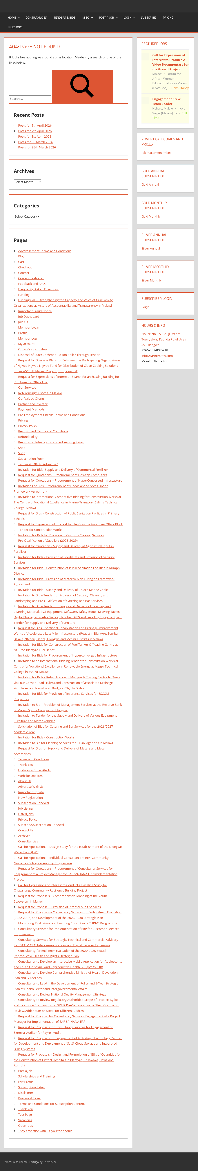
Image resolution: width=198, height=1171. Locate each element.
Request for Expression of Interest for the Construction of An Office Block (70, 524)
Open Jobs (25, 1125)
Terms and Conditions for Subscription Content (51, 1104)
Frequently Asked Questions (38, 289)
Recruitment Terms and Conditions (43, 431)
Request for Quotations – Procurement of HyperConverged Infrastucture (70, 480)
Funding (24, 295)
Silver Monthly (151, 280)
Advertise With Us (30, 786)
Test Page (25, 1114)
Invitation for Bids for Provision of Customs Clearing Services (61, 535)
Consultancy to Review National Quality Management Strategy (62, 994)
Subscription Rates (31, 1087)
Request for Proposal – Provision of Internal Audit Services (59, 907)
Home (14, 17)
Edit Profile (26, 1082)
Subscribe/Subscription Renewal (41, 825)
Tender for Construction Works (40, 530)
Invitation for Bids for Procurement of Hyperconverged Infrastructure (67, 655)
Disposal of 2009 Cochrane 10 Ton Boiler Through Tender (59, 355)
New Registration (30, 797)
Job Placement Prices (156, 152)
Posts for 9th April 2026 (35, 125)
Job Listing (25, 808)
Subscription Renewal (33, 803)
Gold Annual (150, 184)
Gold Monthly (151, 216)
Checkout (25, 267)
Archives (24, 836)
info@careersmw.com (157, 356)
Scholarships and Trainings (37, 1076)
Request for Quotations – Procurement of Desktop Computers (62, 475)
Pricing (168, 17)
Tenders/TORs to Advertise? (38, 464)
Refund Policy (28, 437)
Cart (21, 262)
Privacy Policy (27, 426)
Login (129, 17)
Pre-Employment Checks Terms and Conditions (51, 415)
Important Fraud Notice (35, 311)
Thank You (25, 765)
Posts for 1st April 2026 (34, 136)
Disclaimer (25, 1093)
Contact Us (26, 830)
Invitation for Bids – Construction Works (46, 737)
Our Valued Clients (31, 398)
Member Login (28, 327)
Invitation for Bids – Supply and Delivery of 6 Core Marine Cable (63, 590)
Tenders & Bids (64, 17)
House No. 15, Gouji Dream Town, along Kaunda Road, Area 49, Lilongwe (163, 339)
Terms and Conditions (33, 759)
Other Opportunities (32, 349)
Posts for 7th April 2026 (35, 131)
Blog (21, 256)
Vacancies (25, 1120)
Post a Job (108, 17)
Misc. (87, 17)
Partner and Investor (33, 404)
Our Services (27, 387)
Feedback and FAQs (32, 283)
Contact (23, 273)
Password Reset (29, 1098)
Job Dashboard (28, 316)
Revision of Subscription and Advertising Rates (51, 442)
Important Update (31, 792)
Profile (23, 333)
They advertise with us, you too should (45, 1131)
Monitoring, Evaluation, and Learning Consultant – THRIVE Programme (67, 923)
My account (26, 344)
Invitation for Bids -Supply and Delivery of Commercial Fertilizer (63, 469)
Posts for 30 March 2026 (35, 142)
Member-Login (28, 338)
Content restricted (31, 278)
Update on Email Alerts (34, 770)
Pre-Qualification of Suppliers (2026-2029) (48, 540)
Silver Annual (150, 248)
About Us (24, 781)
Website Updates (30, 776)
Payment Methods (31, 409)
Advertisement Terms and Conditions (44, 251)
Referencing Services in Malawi (40, 393)
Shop (21, 448)
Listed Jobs (26, 814)
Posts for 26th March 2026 (37, 147)
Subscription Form (31, 458)
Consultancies (36, 17)
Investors (15, 27)
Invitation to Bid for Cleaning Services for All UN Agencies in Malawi (65, 743)
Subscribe (148, 17)
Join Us (23, 322)
